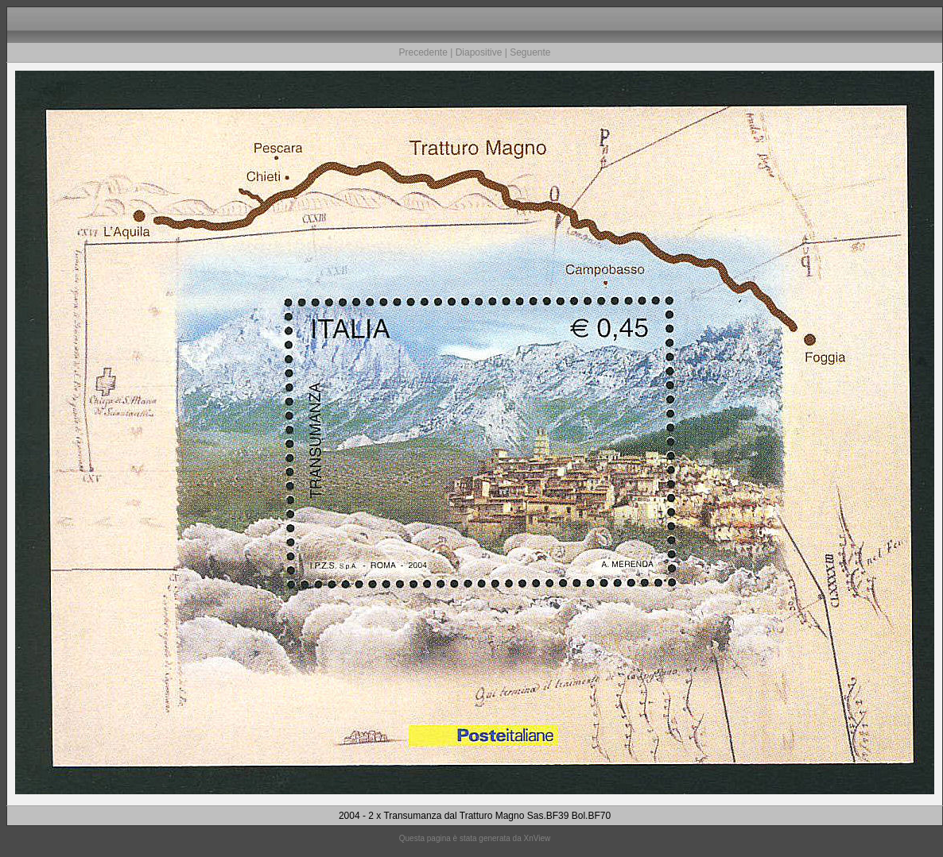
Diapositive (479, 52)
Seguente (530, 52)
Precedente (422, 52)
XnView (537, 838)
